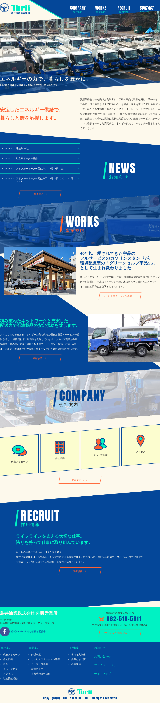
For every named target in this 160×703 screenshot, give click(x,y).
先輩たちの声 (78, 659)
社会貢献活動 (10, 678)
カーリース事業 (39, 664)
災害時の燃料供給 (40, 673)
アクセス (8, 673)
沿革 (5, 664)
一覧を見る (37, 194)
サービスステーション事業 (117, 296)
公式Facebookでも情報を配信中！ (29, 631)
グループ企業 (10, 668)
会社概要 (8, 659)
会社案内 (6, 647)
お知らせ (99, 647)
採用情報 (78, 571)
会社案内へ (77, 479)
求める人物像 (78, 654)
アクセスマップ (46, 623)
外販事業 (38, 358)
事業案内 (34, 647)
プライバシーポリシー (108, 665)
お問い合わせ (102, 656)
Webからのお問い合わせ (117, 633)
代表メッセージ (11, 654)
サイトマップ (102, 673)
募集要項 (76, 664)
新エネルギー (38, 668)
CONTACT (146, 9)
